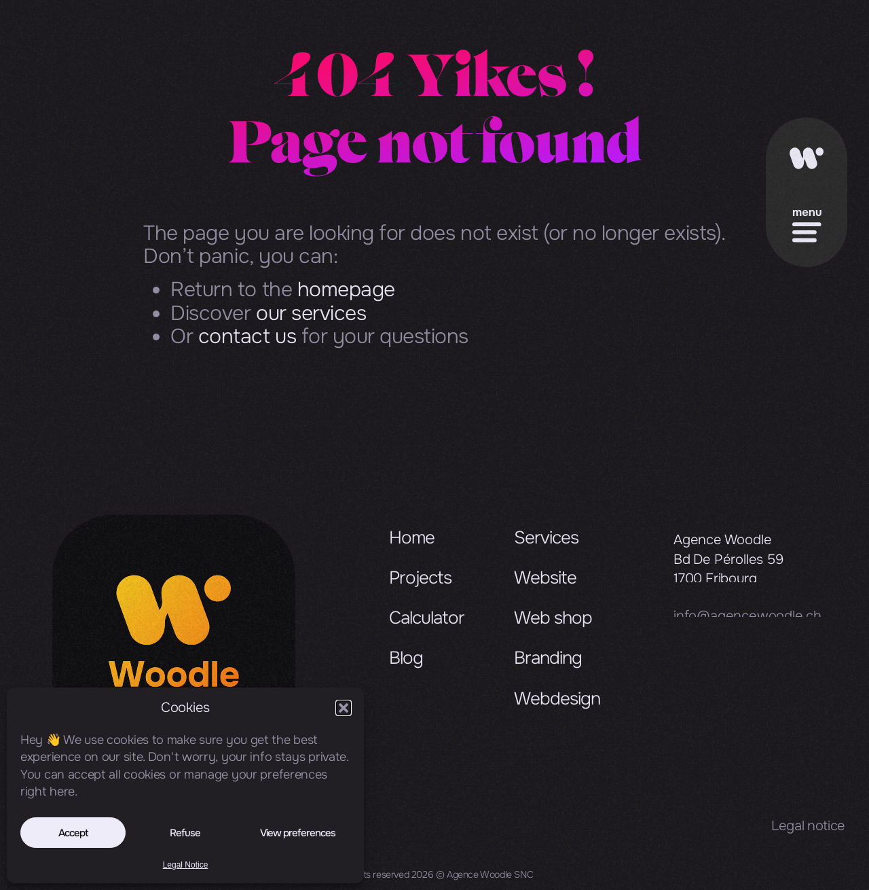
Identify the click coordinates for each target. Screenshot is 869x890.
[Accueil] (806, 163)
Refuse (185, 833)
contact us (247, 336)
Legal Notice (185, 865)
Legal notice (808, 825)
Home (411, 550)
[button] (343, 708)
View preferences (297, 833)
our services (311, 313)
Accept (73, 833)
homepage (346, 289)
